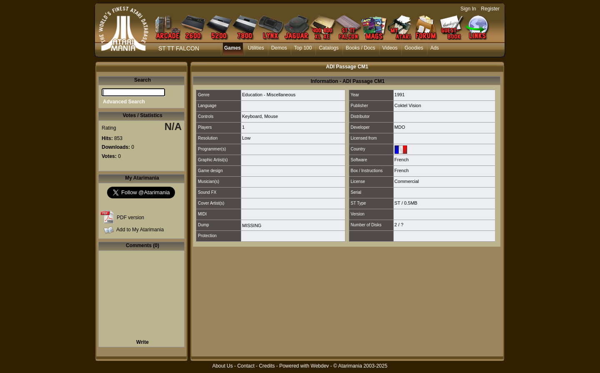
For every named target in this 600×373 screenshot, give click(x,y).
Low (246, 137)
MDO (400, 127)
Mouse (271, 116)
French (402, 159)
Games (232, 48)
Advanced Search (124, 102)
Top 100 (303, 48)
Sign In (468, 9)
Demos (279, 48)
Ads (434, 48)
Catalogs (328, 48)
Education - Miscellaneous (268, 94)
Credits (267, 366)
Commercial (407, 181)
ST (397, 202)
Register (490, 9)
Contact (245, 366)
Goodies (414, 48)
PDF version (130, 217)
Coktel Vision (408, 105)
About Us (222, 366)
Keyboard (252, 116)
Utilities (256, 48)
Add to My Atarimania (140, 230)
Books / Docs (360, 48)
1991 (400, 94)
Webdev (320, 366)
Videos (390, 48)
